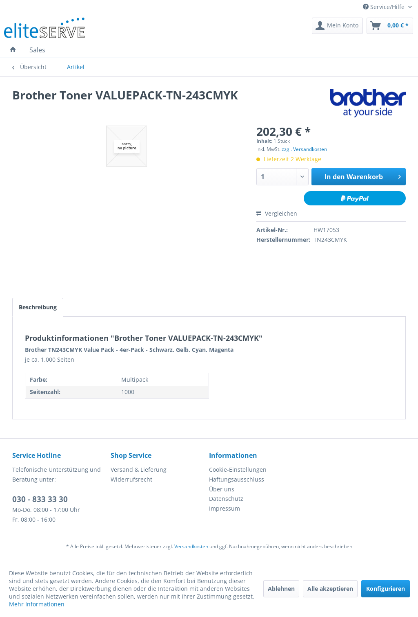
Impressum (224, 508)
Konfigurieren (385, 588)
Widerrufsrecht (131, 479)
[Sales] (37, 50)
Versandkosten (191, 546)
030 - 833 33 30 (40, 499)
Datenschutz (226, 498)
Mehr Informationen (36, 604)
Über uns (221, 489)
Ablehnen (281, 588)
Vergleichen (276, 213)
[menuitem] (337, 26)
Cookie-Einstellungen (238, 469)
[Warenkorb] (390, 26)
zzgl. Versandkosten (304, 149)
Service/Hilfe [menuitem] (384, 7)
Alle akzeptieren (330, 588)
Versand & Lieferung (139, 469)
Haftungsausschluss (236, 479)
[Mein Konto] (337, 26)
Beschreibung (38, 307)
